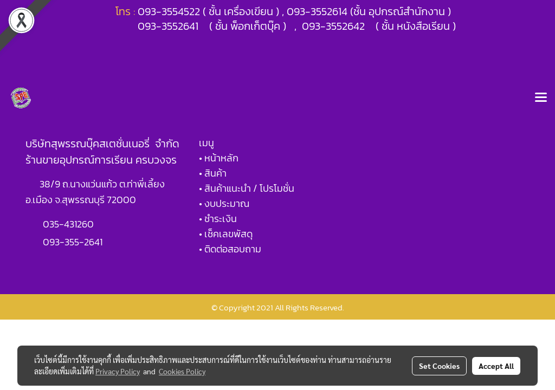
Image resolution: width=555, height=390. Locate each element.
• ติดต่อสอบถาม (230, 249)
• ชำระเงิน (218, 218)
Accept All (496, 365)
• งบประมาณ (224, 203)
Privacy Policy (117, 371)
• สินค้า (213, 173)
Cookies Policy (182, 371)
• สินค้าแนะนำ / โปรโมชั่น (246, 188)
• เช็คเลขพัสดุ (226, 233)
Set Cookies (439, 365)
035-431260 (69, 224)
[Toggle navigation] (541, 98)
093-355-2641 (72, 242)
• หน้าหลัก (218, 158)
